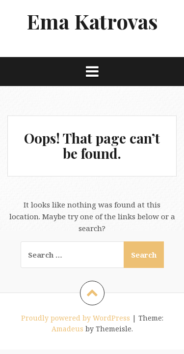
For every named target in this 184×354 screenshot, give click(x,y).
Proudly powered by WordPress (75, 318)
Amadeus (67, 328)
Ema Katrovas (92, 21)
